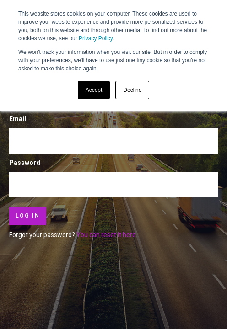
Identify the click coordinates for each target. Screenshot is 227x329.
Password (24, 162)
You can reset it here (106, 235)
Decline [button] (132, 90)
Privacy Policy (96, 38)
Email (17, 118)
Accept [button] (94, 90)
